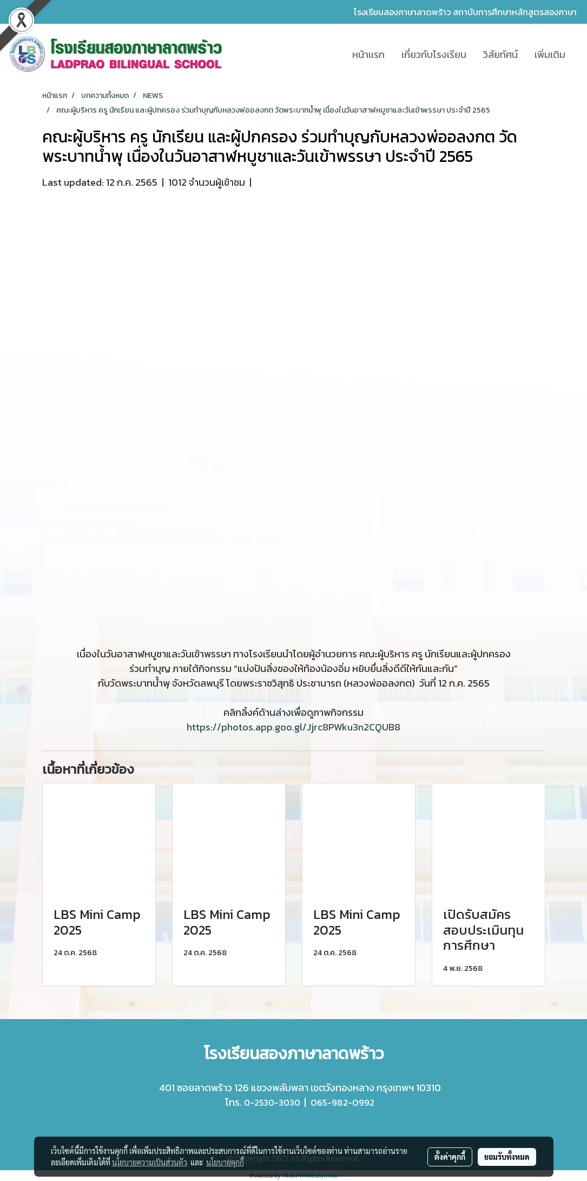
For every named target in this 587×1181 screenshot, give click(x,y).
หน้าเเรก (368, 54)
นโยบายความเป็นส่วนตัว (149, 1162)
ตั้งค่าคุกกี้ (449, 1157)
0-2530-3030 (272, 1102)
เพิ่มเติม (550, 54)
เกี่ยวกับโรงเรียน (433, 54)
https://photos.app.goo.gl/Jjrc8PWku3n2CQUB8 (293, 727)
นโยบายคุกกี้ (225, 1162)
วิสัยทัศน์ (500, 54)
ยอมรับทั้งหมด (507, 1157)
